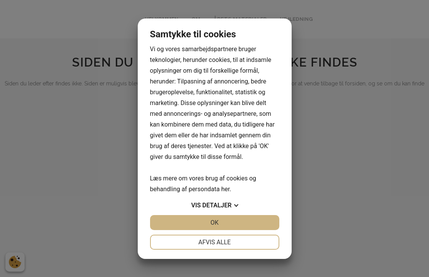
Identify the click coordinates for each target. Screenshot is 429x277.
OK (214, 222)
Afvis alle (214, 242)
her (225, 189)
